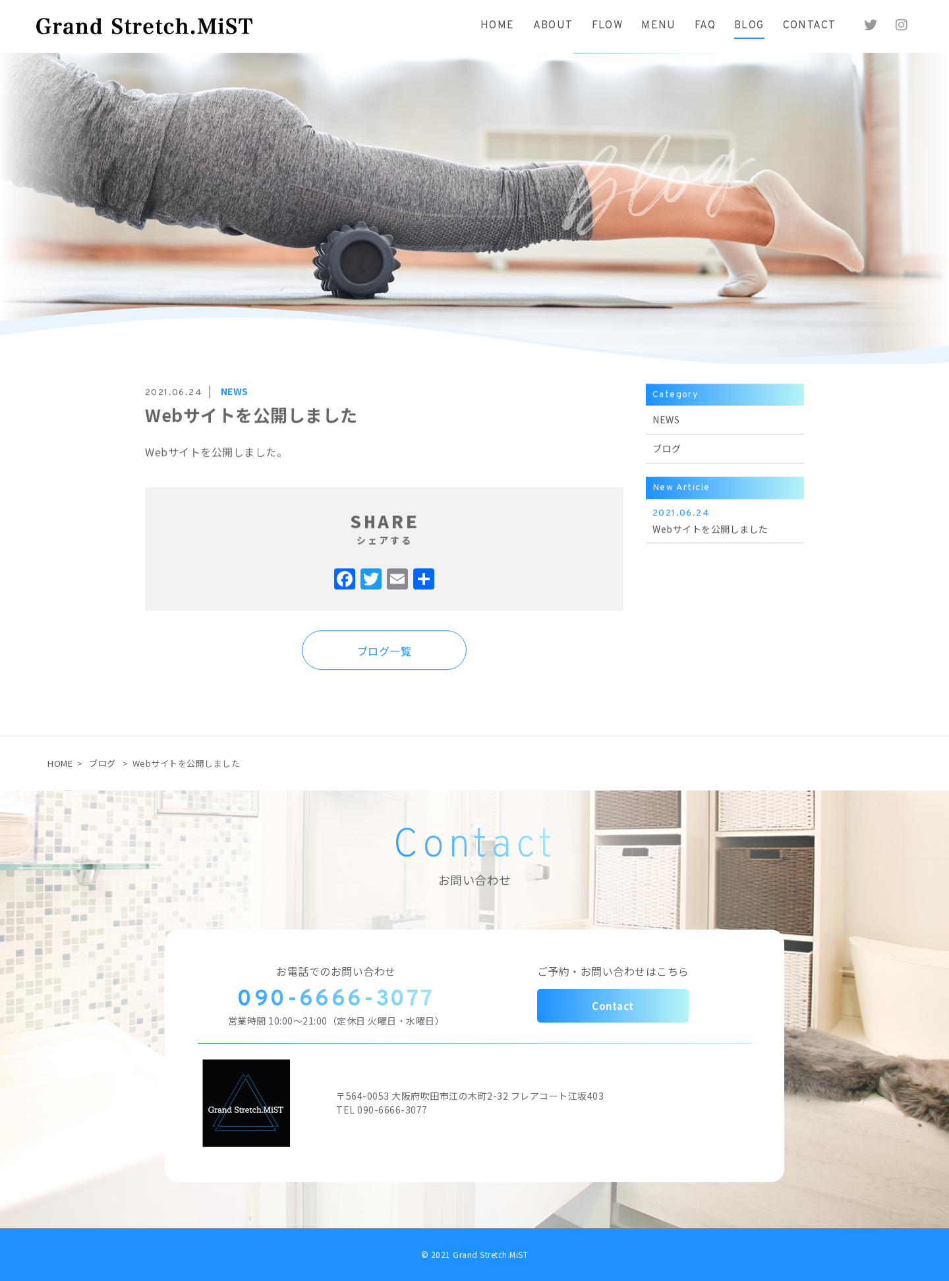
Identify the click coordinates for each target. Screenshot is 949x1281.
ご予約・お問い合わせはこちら (613, 971)
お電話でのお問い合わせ (336, 971)
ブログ (102, 763)
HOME (59, 763)
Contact (613, 1006)
